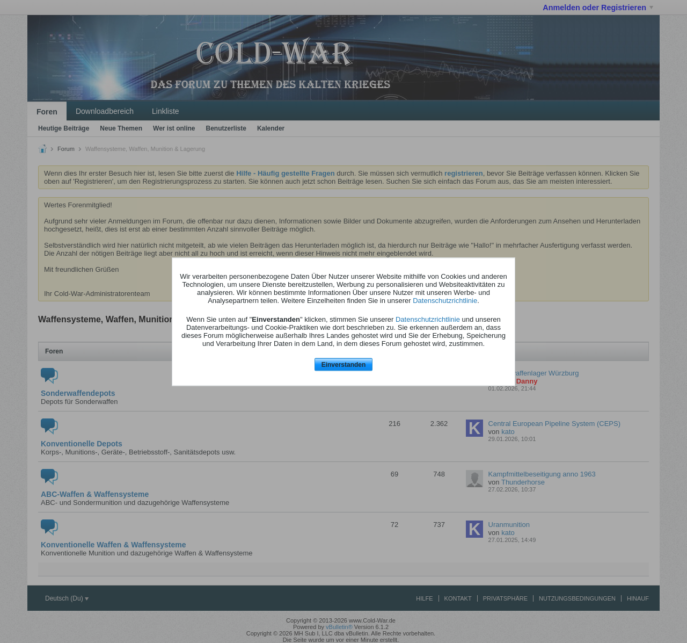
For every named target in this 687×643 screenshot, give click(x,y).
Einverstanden (343, 365)
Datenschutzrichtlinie (445, 301)
